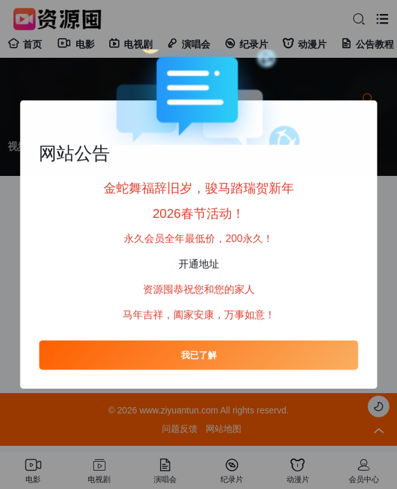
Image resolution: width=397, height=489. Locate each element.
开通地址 (198, 264)
